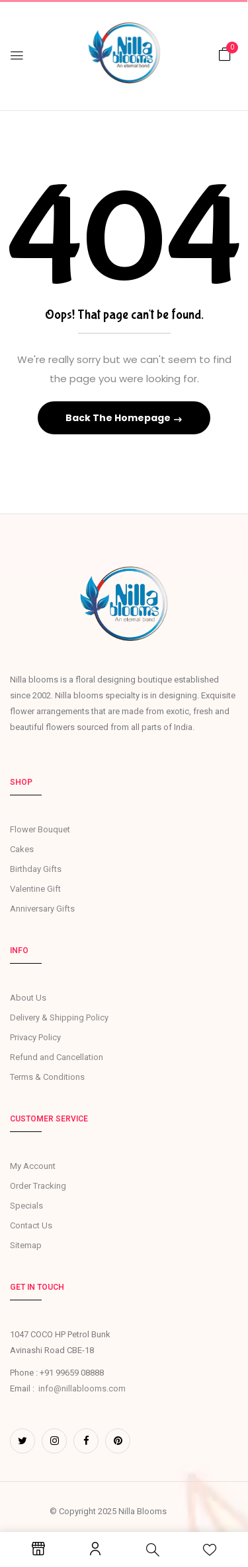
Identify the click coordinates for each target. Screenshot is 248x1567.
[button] (224, 54)
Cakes (22, 849)
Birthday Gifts (36, 869)
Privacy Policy (35, 1037)
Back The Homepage (119, 417)
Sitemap (26, 1245)
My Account (33, 1166)
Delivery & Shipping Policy (59, 1017)
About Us (28, 998)
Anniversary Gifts (42, 909)
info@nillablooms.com (82, 1388)
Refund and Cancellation (56, 1057)
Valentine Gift (35, 889)
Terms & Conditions (47, 1077)
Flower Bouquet (40, 829)
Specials (26, 1206)
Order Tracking (38, 1186)
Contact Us (31, 1225)
